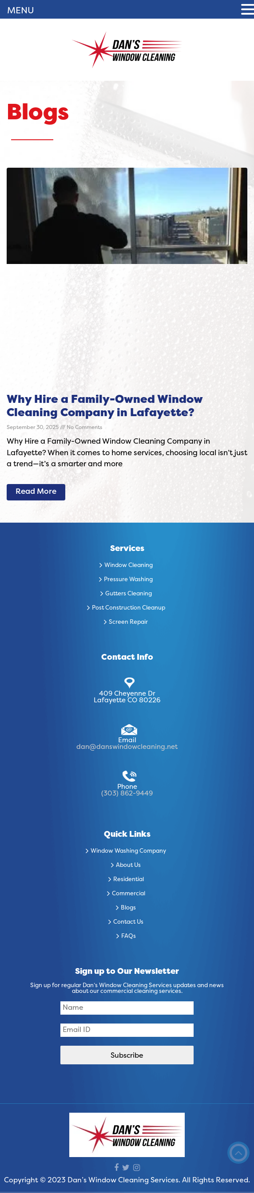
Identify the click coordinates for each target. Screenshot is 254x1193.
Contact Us (128, 922)
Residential (128, 879)
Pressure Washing (128, 580)
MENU (20, 11)
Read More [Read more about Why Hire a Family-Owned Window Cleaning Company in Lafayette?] (36, 492)
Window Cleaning (128, 565)
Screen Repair (128, 622)
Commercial (128, 894)
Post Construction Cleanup (128, 608)
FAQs (128, 936)
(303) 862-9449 (127, 794)
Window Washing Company (128, 851)
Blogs (128, 908)
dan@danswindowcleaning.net (127, 747)
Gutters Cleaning (128, 594)
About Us (128, 865)
